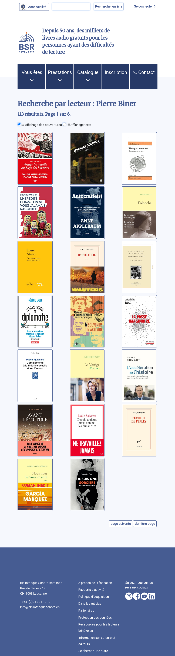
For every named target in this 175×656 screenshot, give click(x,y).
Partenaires (86, 610)
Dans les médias (89, 603)
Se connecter (144, 6)
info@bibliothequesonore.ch (40, 607)
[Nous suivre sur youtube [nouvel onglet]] (144, 596)
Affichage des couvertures (42, 125)
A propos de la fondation (95, 583)
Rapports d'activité (91, 589)
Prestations (60, 76)
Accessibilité (37, 6)
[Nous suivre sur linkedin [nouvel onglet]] (151, 596)
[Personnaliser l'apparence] (34, 7)
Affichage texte (79, 125)
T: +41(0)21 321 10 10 (35, 602)
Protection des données (95, 617)
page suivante (120, 524)
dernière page (145, 524)
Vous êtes (32, 76)
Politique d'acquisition (93, 596)
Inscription (116, 72)
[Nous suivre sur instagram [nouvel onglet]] (129, 596)
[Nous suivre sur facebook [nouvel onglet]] (136, 596)
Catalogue (87, 76)
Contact (144, 72)
